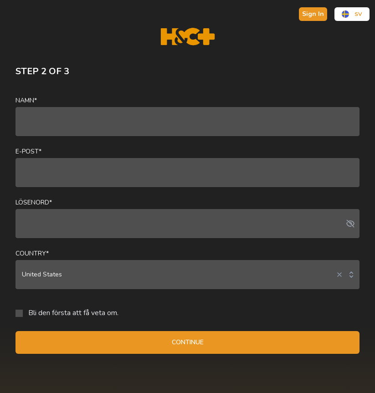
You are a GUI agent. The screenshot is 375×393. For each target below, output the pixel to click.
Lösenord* (33, 202)
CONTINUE (188, 342)
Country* (32, 253)
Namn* (26, 100)
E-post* (28, 151)
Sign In (313, 14)
